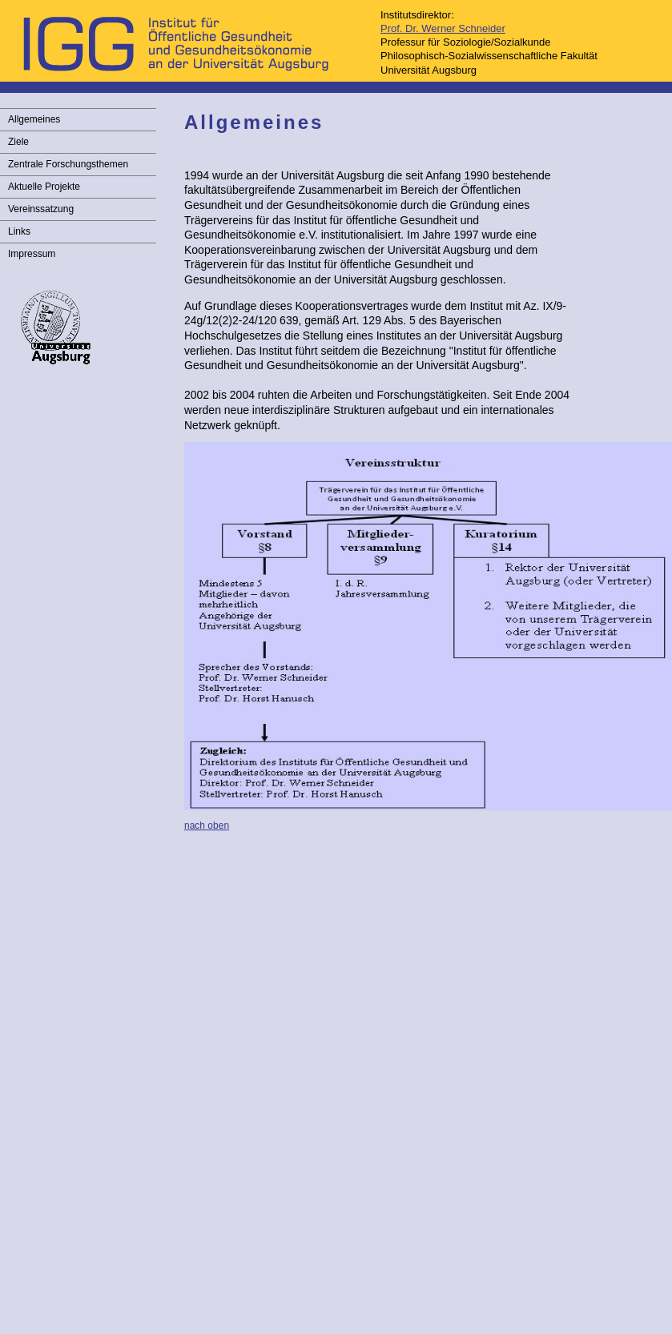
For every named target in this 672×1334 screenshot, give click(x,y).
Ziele (18, 141)
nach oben (206, 825)
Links (19, 231)
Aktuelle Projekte (44, 186)
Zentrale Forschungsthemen (68, 164)
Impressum (31, 253)
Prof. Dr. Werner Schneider (442, 28)
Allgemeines (34, 119)
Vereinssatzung (41, 209)
